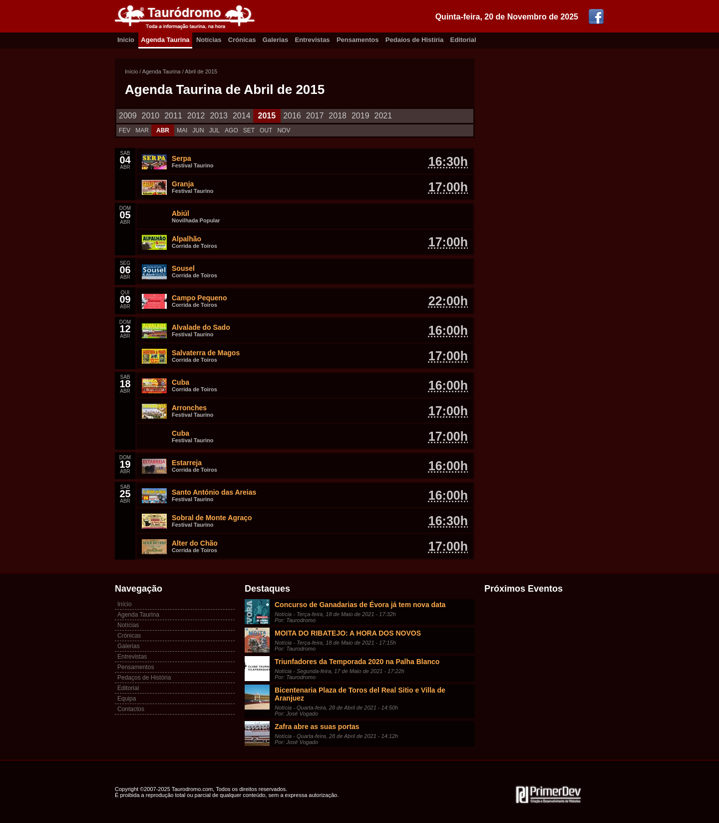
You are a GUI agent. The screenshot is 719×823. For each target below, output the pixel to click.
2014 (242, 115)
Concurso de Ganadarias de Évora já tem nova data (360, 605)
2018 (338, 115)
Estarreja (187, 463)
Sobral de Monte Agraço (212, 518)
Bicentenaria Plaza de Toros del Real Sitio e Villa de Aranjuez (360, 694)
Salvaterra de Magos (206, 353)
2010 (151, 115)
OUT (266, 130)
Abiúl (180, 213)
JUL (214, 130)
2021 (383, 115)
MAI (182, 130)
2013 (219, 115)
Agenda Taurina (165, 39)
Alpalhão (186, 239)
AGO (231, 130)
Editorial (463, 39)
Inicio (125, 39)
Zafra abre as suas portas (317, 727)
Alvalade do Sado (201, 327)
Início (131, 71)
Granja (183, 184)
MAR (142, 130)
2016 (292, 115)
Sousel (183, 268)
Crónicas (242, 39)
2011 (173, 115)
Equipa (126, 698)
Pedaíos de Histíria (414, 39)
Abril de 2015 (201, 71)
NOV (283, 130)
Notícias (209, 39)
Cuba (180, 382)
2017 (315, 115)
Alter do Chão (195, 543)
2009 (128, 115)
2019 (360, 115)
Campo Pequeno (199, 298)
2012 (196, 115)
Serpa (181, 158)
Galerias (275, 39)
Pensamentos (358, 39)
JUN (198, 130)
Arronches (189, 408)
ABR (162, 130)
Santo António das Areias (214, 492)
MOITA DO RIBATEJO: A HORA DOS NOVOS (348, 633)
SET (249, 130)
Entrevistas (312, 39)
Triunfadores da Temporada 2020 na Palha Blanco (357, 662)
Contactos (130, 709)
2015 (267, 115)
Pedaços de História (144, 677)
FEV (124, 130)
